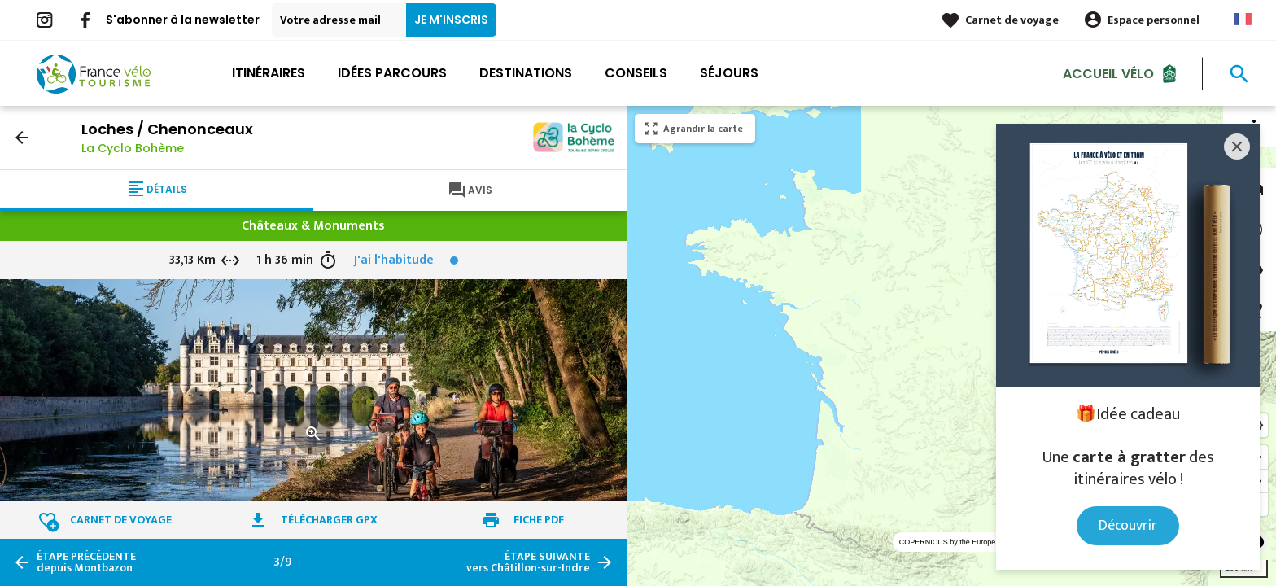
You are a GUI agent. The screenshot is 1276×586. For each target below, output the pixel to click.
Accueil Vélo (1108, 72)
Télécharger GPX (329, 519)
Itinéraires (268, 72)
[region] (951, 346)
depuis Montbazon (86, 562)
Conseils (636, 72)
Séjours (729, 72)
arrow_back (22, 137)
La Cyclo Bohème (132, 148)
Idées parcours (392, 72)
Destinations (525, 72)
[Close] (1237, 146)
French (1243, 19)
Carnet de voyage (1012, 20)
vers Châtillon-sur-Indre (528, 562)
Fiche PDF (538, 519)
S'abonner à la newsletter (183, 19)
